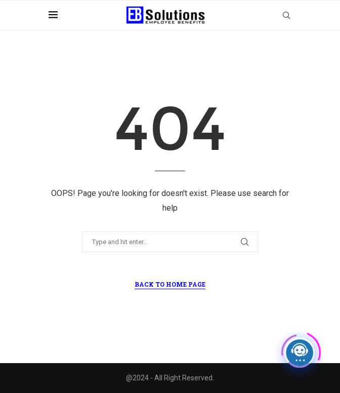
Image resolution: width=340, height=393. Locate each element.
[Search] (286, 15)
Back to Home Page (170, 284)
